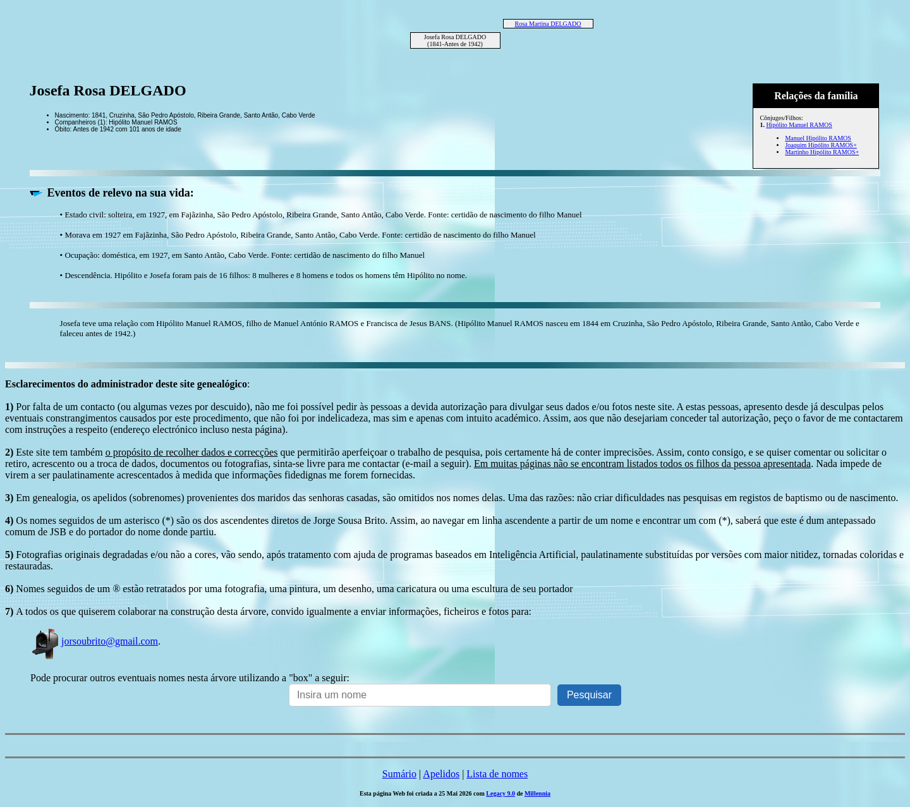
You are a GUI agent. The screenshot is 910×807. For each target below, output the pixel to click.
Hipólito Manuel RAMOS (799, 124)
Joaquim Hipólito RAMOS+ (820, 145)
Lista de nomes (497, 773)
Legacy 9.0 (500, 793)
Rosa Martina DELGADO (548, 23)
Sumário (399, 773)
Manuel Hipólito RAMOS (818, 138)
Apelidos (441, 773)
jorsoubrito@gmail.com (94, 641)
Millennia (537, 793)
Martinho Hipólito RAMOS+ (822, 152)
